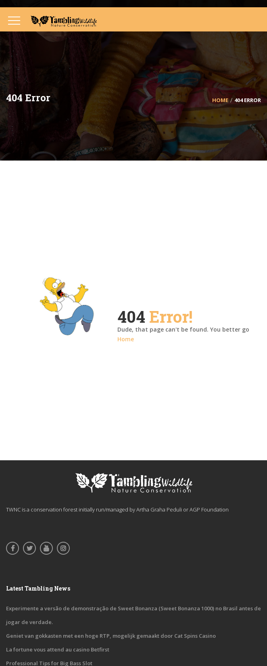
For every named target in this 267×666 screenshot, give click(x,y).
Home (125, 339)
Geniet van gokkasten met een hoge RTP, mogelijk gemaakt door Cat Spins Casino (111, 635)
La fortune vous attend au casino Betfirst (57, 649)
